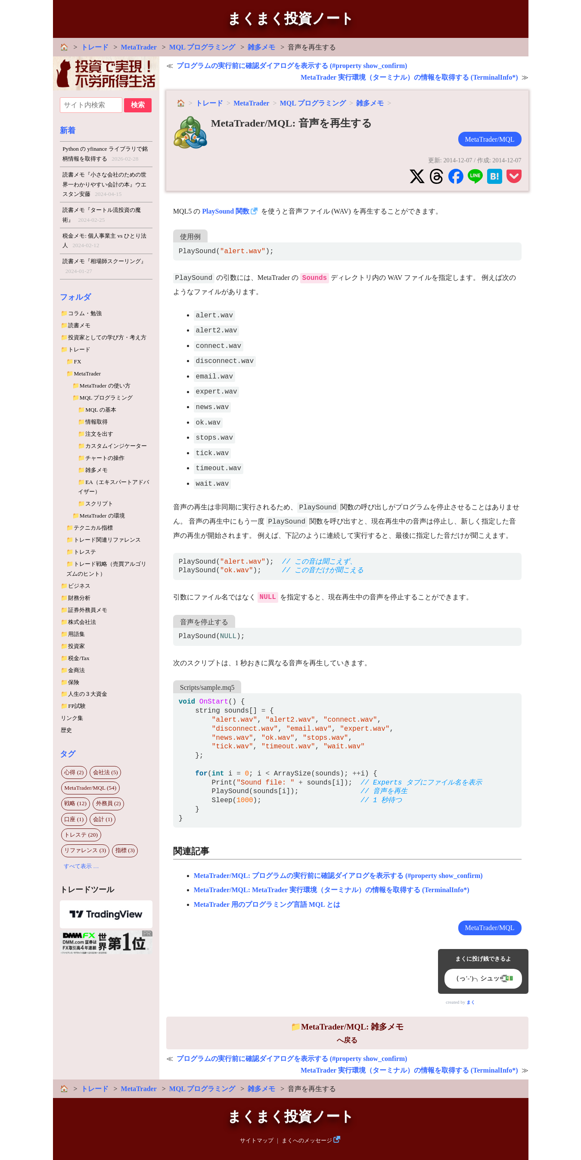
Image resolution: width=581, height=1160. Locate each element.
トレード (95, 47)
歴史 (66, 730)
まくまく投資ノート (290, 18)
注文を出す (99, 434)
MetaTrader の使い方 (105, 385)
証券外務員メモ (87, 610)
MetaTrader (139, 47)
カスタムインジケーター (116, 446)
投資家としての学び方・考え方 (107, 337)
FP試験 (77, 706)
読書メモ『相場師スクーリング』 (104, 267)
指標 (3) (125, 850)
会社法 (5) (105, 772)
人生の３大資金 (87, 694)
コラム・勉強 (85, 313)
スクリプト (99, 503)
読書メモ (79, 325)
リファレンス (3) (85, 850)
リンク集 (72, 718)
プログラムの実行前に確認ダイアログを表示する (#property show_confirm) (292, 65)
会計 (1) (102, 819)
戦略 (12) (75, 803)
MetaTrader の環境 (102, 515)
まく (470, 1002)
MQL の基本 (100, 409)
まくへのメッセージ (307, 1141)
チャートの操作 (104, 458)
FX (77, 361)
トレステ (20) (81, 834)
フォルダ (75, 297)
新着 (67, 130)
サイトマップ (256, 1141)
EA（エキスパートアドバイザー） (113, 487)
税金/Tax (79, 658)
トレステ (85, 552)
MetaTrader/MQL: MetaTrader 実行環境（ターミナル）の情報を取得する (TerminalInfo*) (331, 889)
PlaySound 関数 (225, 211)
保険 (73, 682)
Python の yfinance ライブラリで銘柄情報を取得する (105, 155)
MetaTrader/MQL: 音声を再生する (291, 123)
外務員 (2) (108, 803)
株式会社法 (82, 622)
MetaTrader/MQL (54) (90, 788)
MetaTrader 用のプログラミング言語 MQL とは (267, 904)
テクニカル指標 (93, 527)
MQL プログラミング (202, 47)
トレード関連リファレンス (107, 540)
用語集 (76, 634)
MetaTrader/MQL (490, 139)
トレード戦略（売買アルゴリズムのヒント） (106, 569)
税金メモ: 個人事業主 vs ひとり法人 (104, 242)
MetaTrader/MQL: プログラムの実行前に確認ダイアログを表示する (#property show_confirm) (338, 875)
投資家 (76, 646)
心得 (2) (74, 772)
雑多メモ (261, 47)
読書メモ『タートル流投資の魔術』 (101, 216)
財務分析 (79, 598)
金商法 (76, 670)
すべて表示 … (81, 866)
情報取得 (96, 422)
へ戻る (347, 1033)
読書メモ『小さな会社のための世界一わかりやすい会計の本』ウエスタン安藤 (104, 185)
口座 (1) (74, 819)
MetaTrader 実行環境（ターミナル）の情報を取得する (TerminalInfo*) (409, 77)
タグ (67, 754)
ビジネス (79, 586)
